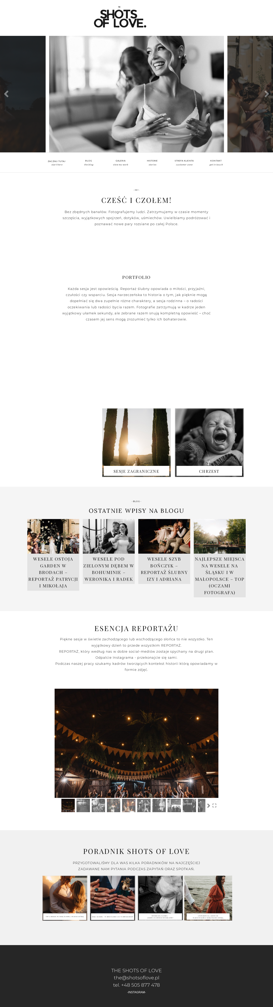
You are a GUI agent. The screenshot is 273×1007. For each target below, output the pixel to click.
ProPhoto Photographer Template (153, 1003)
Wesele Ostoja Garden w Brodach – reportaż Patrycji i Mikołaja (53, 572)
